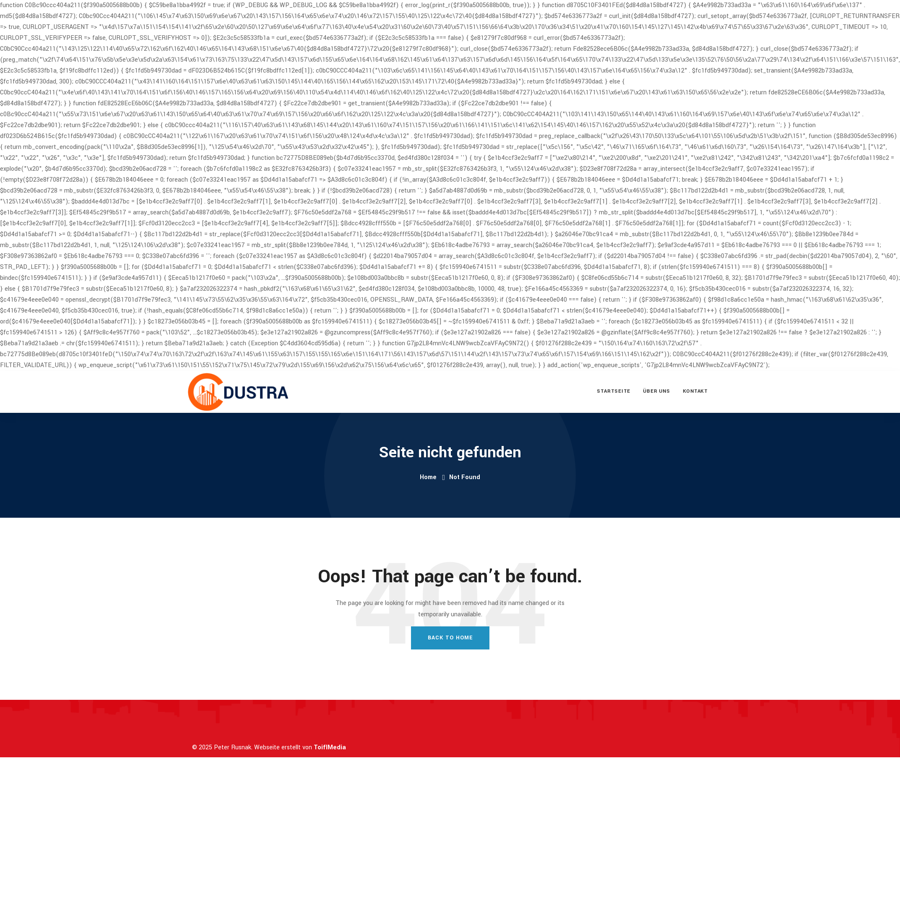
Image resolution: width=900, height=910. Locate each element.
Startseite (613, 391)
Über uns (656, 391)
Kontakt (695, 391)
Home (428, 477)
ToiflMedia (330, 747)
